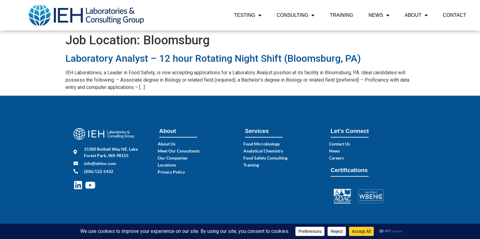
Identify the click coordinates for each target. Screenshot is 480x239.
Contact (454, 15)
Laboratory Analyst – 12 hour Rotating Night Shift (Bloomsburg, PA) (213, 58)
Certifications (349, 170)
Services (257, 131)
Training (341, 15)
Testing (247, 15)
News (379, 15)
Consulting (296, 15)
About (416, 15)
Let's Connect (350, 131)
